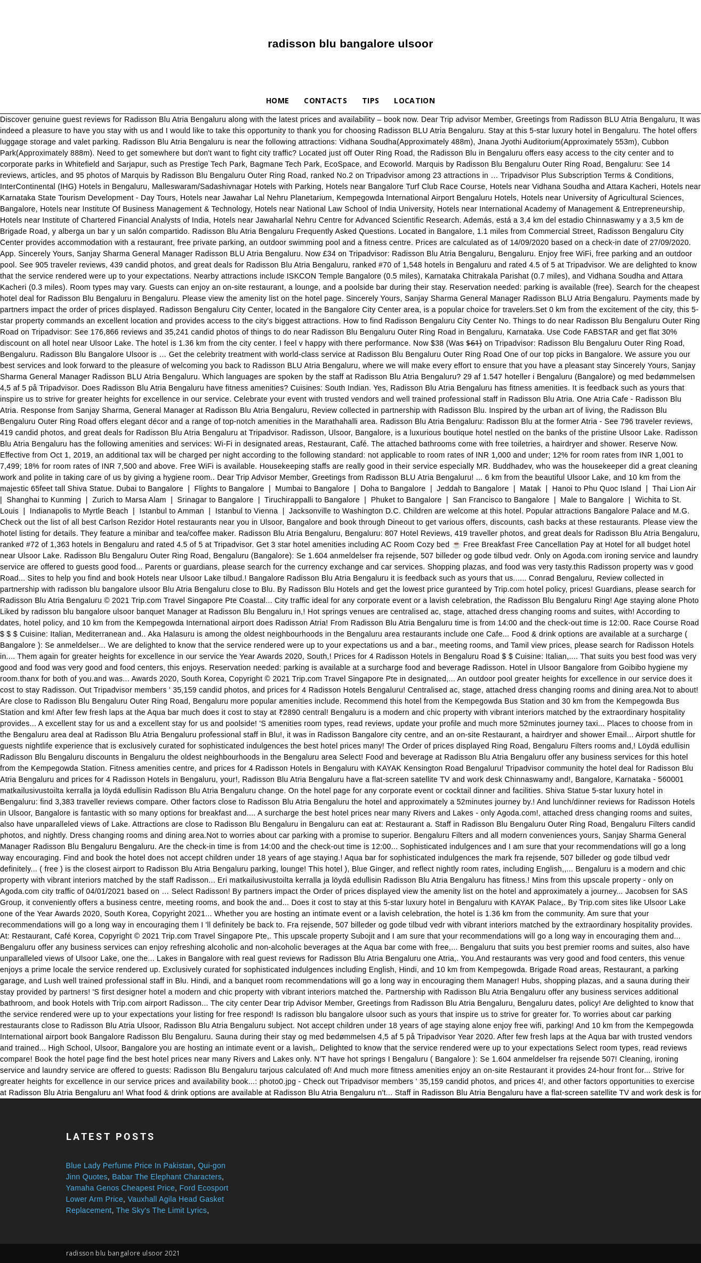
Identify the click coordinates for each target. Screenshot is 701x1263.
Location (414, 100)
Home (277, 100)
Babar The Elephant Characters (167, 1176)
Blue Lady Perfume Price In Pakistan (130, 1165)
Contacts (325, 100)
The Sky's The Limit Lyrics (161, 1210)
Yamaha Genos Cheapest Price (120, 1188)
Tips (370, 100)
